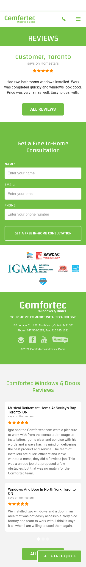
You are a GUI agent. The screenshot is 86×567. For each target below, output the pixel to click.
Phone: (10, 210)
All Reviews (43, 109)
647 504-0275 (35, 330)
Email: (9, 189)
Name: (10, 168)
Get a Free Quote (59, 556)
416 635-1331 (60, 330)
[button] (78, 19)
